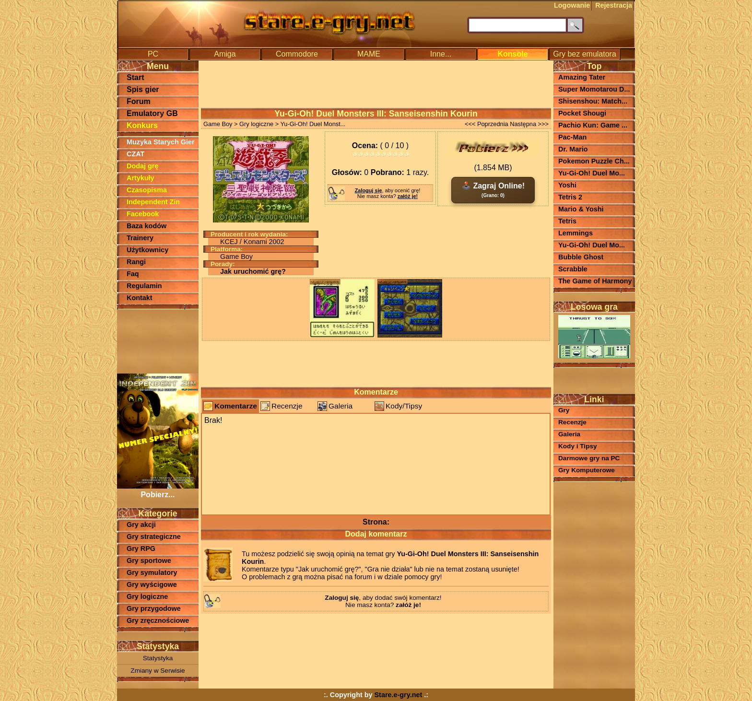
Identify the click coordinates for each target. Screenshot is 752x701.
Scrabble (573, 269)
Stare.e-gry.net (399, 695)
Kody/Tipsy (404, 406)
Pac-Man (572, 137)
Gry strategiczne (154, 536)
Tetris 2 (570, 197)
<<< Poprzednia (486, 124)
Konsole (512, 54)
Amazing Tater (581, 77)
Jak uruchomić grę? (253, 271)
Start (135, 77)
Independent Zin (153, 202)
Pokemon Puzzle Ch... (594, 161)
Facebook (143, 214)
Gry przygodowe (154, 608)
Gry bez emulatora (584, 54)
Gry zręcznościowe (158, 620)
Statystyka (158, 658)
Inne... (440, 54)
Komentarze (235, 406)
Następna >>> (529, 124)
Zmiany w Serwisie (157, 670)
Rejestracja (613, 5)
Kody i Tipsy (577, 446)
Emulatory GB (152, 113)
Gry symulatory (152, 572)
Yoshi (567, 185)
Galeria (340, 406)
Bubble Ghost (580, 257)
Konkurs (142, 125)
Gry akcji (141, 524)
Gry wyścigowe (152, 584)
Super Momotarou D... (594, 89)
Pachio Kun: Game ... (592, 125)
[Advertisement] (158, 340)
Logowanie (572, 5)
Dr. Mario (573, 149)
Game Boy (217, 124)
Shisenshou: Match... (592, 101)
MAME (368, 54)
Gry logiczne (147, 596)
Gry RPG (141, 548)
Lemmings (575, 233)
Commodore (297, 54)
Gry (563, 410)
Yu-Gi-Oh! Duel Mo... (591, 173)
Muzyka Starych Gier (161, 142)
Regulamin (144, 286)
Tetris (567, 221)
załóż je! (408, 196)
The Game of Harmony (595, 281)
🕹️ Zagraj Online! (493, 190)
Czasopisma (147, 190)
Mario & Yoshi (581, 209)
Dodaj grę (142, 166)
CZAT (135, 154)
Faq (133, 274)
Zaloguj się (368, 190)
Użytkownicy (147, 250)
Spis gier (143, 89)
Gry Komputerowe (586, 470)
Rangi (136, 262)
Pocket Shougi (582, 113)
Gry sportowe (149, 560)
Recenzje (287, 406)
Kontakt (140, 298)
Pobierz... (158, 490)
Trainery (140, 238)
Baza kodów (146, 226)
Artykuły (140, 178)
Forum (139, 101)
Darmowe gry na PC (589, 458)
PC (153, 54)
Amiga (224, 54)
